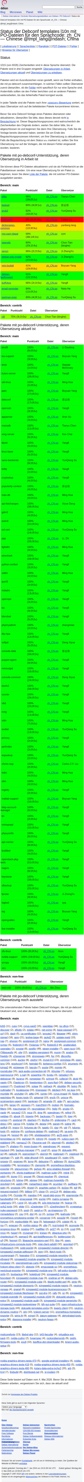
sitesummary (22, 1169)
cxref (43, 1150)
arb (69, 1368)
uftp (45, 1225)
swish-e (38, 1210)
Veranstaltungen (51, 1431)
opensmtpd (28, 1154)
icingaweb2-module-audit (25, 1300)
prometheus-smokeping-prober (17, 1218)
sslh (17, 1157)
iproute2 (47, 1033)
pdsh (3, 1176)
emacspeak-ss (49, 1266)
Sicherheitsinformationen (12, 1447)
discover (5, 1030)
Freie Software (8, 1433)
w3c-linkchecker (51, 1203)
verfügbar (23, 1463)
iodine (68, 1124)
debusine (43, 1161)
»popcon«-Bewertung (59, 102)
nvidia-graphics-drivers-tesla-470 (18, 1360)
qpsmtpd (68, 1244)
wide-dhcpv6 (31, 1157)
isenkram (33, 1101)
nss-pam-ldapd (10, 234)
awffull (3, 1127)
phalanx (14, 1146)
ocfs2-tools (6, 1206)
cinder (19, 1195)
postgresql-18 (30, 1041)
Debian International (11, 16)
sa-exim (69, 1131)
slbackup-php (59, 1233)
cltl (3, 316)
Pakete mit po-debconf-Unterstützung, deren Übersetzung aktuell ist (34, 327)
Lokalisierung (9, 46)
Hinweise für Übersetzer (15, 50)
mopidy (52, 1139)
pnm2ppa (65, 1060)
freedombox (36, 1082)
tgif (75, 1188)
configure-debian (34, 1131)
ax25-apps (62, 1135)
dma (39, 1112)
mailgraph (58, 1154)
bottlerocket (64, 1236)
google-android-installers (55, 1360)
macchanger (19, 1109)
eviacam (13, 1225)
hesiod (15, 1135)
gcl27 (53, 1229)
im (62, 1229)
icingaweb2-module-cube (28, 1282)
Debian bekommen (31, 1425)
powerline (36, 1075)
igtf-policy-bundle (67, 1270)
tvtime (19, 1180)
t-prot (20, 1203)
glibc (4, 196)
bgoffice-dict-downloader (46, 1342)
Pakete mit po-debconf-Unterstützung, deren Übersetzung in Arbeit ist (34, 157)
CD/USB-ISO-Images (32, 1431)
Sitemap (26, 1442)
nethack (47, 1086)
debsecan (5, 1078)
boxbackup (17, 1274)
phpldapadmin (42, 1135)
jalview (33, 1180)
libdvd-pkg (27, 1334)
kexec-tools (22, 1097)
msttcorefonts (7, 1334)
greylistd (5, 1184)
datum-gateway (48, 1315)
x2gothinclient (57, 1206)
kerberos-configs (52, 1063)
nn (40, 1214)
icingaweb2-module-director (53, 1248)
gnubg (66, 1109)
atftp (31, 1094)
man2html (41, 1105)
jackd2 (47, 1037)
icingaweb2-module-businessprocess (46, 1289)
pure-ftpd (53, 1082)
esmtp (42, 1199)
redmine (15, 1131)
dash (13, 1033)
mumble (4, 1094)
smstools (16, 1188)
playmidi (56, 1142)
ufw (20, 1052)
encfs (53, 1097)
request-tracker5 (9, 1191)
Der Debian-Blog (30, 1447)
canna (16, 1124)
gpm (16, 1037)
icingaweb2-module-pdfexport (16, 1251)
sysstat (20, 1048)
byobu (50, 1075)
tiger (70, 1116)
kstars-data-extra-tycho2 (47, 1368)
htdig (55, 1109)
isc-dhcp (64, 1026)
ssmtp (43, 1094)
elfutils (18, 1030)
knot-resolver (46, 1176)
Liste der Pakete (39, 174)
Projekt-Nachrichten (52, 1428)
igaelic (45, 1127)
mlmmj (39, 1139)
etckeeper (18, 1067)
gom (40, 1251)
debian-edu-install (11, 257)
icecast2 (16, 1112)
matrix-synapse (60, 1199)
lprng (31, 1161)
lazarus (20, 1078)
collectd (63, 1078)
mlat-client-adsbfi (47, 1244)
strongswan (38, 1056)
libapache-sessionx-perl (36, 1240)
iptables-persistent (39, 1052)
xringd (31, 1315)
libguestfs (8, 1052)
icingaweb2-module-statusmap (61, 1263)
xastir (3, 1112)
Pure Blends (28, 1433)
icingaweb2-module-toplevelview (18, 1304)
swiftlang (72, 1184)
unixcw (64, 1097)
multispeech (7, 1248)
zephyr (34, 1060)
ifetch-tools (56, 1251)
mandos (32, 1195)
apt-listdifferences (43, 1236)
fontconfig (7, 219)
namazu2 (22, 1142)
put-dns (43, 1293)
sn (63, 1293)
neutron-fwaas (46, 1319)
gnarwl (17, 1289)
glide (21, 1206)
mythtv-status (30, 1225)
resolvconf (17, 1063)
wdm (3, 1188)
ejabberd (5, 1142)
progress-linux (8, 1229)
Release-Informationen (53, 1436)
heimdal (33, 1063)
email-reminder (10, 288)
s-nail (23, 1075)
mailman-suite (49, 1172)
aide (59, 1101)
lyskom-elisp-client (10, 1266)
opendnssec (49, 1146)
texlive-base (32, 1037)
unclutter (19, 1094)
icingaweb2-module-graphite (30, 1259)
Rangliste (43, 46)
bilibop (28, 1191)
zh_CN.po (51, 196)
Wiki (40, 12)
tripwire (30, 1116)
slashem (32, 1120)
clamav (35, 1045)
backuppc (45, 1116)
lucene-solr (40, 1142)
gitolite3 (70, 1142)
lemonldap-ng (7, 1139)
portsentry (5, 1172)
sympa (50, 1214)
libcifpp (46, 1120)
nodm (65, 1157)
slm (25, 1312)
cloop (42, 1191)
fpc (52, 1056)
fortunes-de (30, 1127)
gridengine (60, 1120)
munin (57, 1052)
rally (55, 1293)
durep (14, 1176)
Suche (26, 1445)
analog (70, 1052)
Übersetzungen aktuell (12, 72)
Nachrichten (49, 1425)
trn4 (2, 1372)
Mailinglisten (7, 1453)
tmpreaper (41, 1090)
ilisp (57, 1240)
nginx (46, 1041)
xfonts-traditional (26, 1172)
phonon (14, 1041)
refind (68, 1112)
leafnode (65, 1214)
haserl (14, 1233)
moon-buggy (31, 1146)
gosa (54, 1150)
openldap (48, 1026)
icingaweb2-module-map (29, 1278)
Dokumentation (51, 1433)
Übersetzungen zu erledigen (46, 72)
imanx (15, 1127)
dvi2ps (65, 1188)
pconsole (74, 1225)
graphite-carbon (47, 1188)
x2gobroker (37, 1206)
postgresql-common (65, 1041)
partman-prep (9, 297)
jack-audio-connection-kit (32, 1071)
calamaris (5, 1203)
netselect (64, 1075)
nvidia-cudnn (18, 1338)
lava (36, 1221)
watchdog (5, 1097)
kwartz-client (61, 1308)
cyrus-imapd (60, 1094)
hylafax (30, 1124)
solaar (34, 1086)
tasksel (6, 205)
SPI (23, 1474)
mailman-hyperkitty (53, 1180)
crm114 (54, 1191)
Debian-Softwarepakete (32, 1436)
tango (13, 1105)
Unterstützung (8, 1442)
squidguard (51, 1157)
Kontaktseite (27, 1461)
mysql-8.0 (48, 1060)
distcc (3, 1124)
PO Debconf (65, 16)
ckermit (44, 1154)
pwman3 (23, 1236)
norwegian (35, 1078)
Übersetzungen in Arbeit (56, 69)
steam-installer (50, 1048)
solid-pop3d (26, 1248)
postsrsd (17, 1120)
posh (26, 1210)
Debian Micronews (31, 1450)
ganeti (56, 1124)
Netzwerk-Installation (31, 1428)
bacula (33, 1067)
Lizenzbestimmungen (57, 1474)
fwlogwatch (49, 1221)
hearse (68, 1203)
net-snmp (47, 1030)
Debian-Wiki (49, 1439)
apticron (20, 1082)
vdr (65, 1127)
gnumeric (73, 1063)
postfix (32, 1048)
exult (23, 1342)
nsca (29, 1112)
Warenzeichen (32, 1477)
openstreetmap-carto (27, 1263)
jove (2, 1146)
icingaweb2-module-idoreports (17, 1285)
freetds (4, 1056)
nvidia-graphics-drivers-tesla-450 (52, 1364)
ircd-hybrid (58, 1225)
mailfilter (40, 1229)
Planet (29, 12)
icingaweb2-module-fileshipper (17, 1293)
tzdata (30, 1030)
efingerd (4, 1259)
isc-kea (71, 1090)
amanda (47, 1101)
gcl (1, 1154)
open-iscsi (69, 1048)
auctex (21, 1060)
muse (3, 1135)
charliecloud (7, 1236)
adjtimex (58, 1161)
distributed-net (31, 1372)
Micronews (16, 12)
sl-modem (50, 1372)
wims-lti (19, 1315)
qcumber (58, 1184)
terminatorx (23, 1165)
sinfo (3, 1274)
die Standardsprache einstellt (22, 1410)
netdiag (4, 1116)
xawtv (3, 1082)
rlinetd (30, 1188)
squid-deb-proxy (52, 1195)
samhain (5, 1157)
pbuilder (61, 1086)
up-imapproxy (55, 1210)
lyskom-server (41, 1312)
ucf (2, 1033)
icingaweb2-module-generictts (60, 1300)
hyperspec (35, 1338)
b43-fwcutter (46, 1334)
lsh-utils (33, 1203)
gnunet (27, 1176)
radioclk (13, 1154)
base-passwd (64, 1030)
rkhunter (55, 1071)
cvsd (72, 1229)
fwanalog (24, 1255)
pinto (74, 1282)
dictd (75, 1078)
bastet (59, 1116)
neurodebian (39, 1109)
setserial (38, 1097)
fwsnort (14, 1240)
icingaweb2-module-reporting (52, 1255)
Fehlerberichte (8, 1450)
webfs (19, 1184)
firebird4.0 (18, 1045)
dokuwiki (67, 1150)
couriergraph (7, 1255)
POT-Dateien (59, 46)
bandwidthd (6, 1199)
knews (43, 1233)
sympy (3, 1045)
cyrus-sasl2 (30, 1026)
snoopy (4, 1161)
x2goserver (19, 1056)
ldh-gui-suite (48, 1304)
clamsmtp (40, 1165)
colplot (65, 1221)
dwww (43, 1124)
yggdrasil (74, 1154)
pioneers (26, 1105)
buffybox (6, 283)
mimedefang (7, 1214)
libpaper (61, 1033)
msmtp (58, 1067)
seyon (5, 251)
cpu (21, 1214)
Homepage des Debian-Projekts (24, 1394)
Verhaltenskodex (8, 1431)
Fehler (73, 46)
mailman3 (53, 1131)
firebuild (14, 1372)
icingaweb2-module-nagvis (53, 1285)
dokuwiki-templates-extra (35, 1308)
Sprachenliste (27, 46)
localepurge (22, 1090)
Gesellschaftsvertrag (10, 1428)
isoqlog (25, 1229)
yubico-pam (68, 1139)
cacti (74, 1120)
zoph (75, 1218)
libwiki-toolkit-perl (57, 1282)
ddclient (56, 1090)
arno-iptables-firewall (58, 1169)
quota (45, 1067)
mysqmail (28, 1233)
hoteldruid (34, 1274)
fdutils (75, 1094)
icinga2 (4, 1067)
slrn (26, 1135)
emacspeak (26, 1199)
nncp (3, 1233)
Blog (2, 12)
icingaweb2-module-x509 (37, 1297)
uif (1, 1240)
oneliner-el (54, 1278)
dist (32, 1214)
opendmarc (53, 1112)
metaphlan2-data (38, 1184)
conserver (45, 1218)
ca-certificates (28, 1033)
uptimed (20, 1086)
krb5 (2, 1026)
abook (17, 1116)
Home (4, 1420)
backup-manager (25, 1150)
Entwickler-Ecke (29, 1439)
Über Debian (7, 1425)
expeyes (18, 1161)
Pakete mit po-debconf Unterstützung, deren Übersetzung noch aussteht (34, 998)
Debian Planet (29, 1453)
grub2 (5, 210)
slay (56, 1127)
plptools (30, 1266)
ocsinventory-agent (10, 1101)
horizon (4, 1221)
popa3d (61, 1218)
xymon (4, 1120)
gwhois (38, 1169)
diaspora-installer (21, 1319)
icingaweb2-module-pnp (39, 1270)
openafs (6, 242)
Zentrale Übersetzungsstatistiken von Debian (39, 16)
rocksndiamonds (56, 1338)
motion (55, 1105)
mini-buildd (8, 265)
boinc (74, 1086)
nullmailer (5, 1090)
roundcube (6, 1071)
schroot (50, 1078)
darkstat (26, 1139)
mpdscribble (21, 1221)
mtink (66, 1172)
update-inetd (63, 1037)
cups (14, 1026)
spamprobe (72, 1195)
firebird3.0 (52, 1045)
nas (2, 1041)
